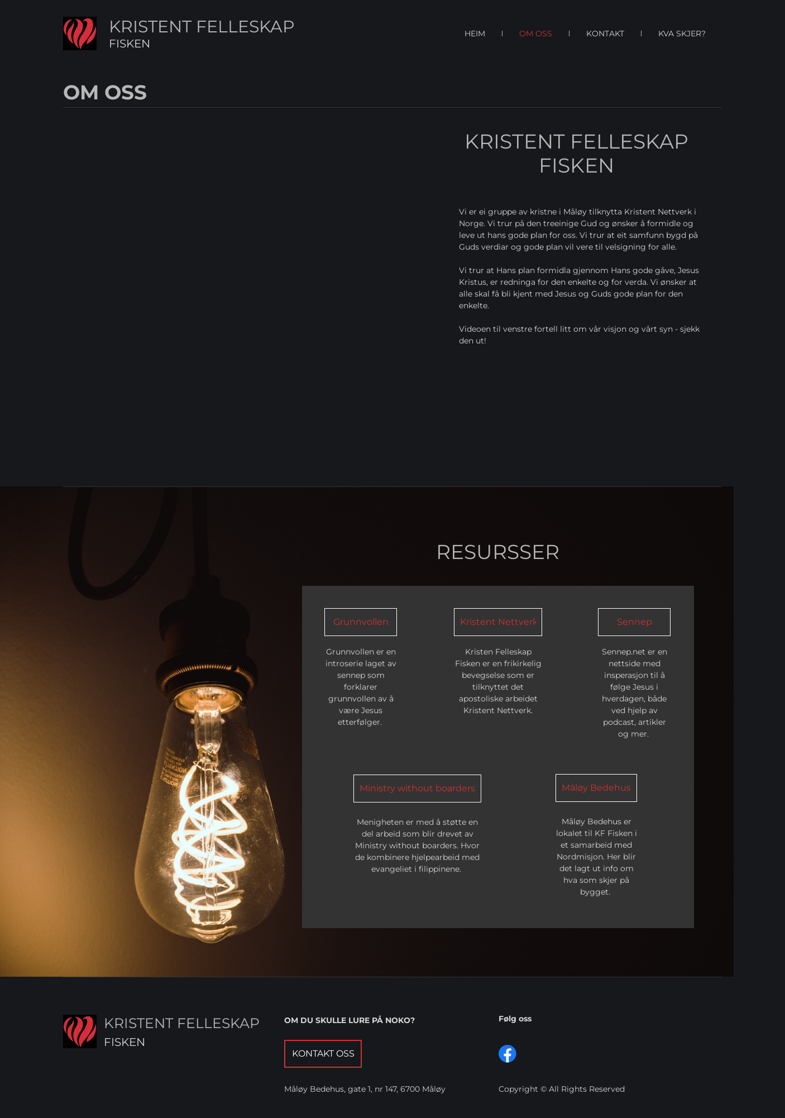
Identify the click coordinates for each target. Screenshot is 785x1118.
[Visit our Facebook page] (507, 1054)
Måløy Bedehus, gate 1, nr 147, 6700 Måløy (365, 1089)
